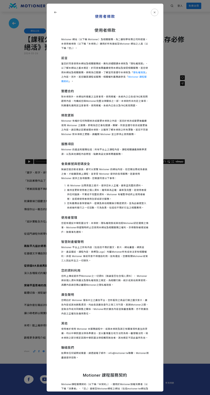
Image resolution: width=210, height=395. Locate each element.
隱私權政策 (139, 72)
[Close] (154, 12)
